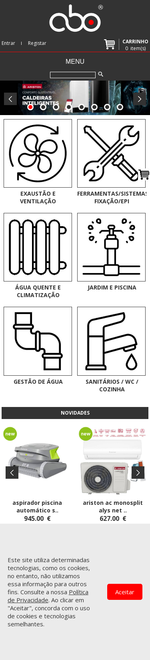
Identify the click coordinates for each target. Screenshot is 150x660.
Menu (75, 61)
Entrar (8, 43)
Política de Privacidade (48, 596)
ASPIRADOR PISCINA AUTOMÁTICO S (37, 506)
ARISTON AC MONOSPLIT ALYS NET (113, 506)
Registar (37, 43)
